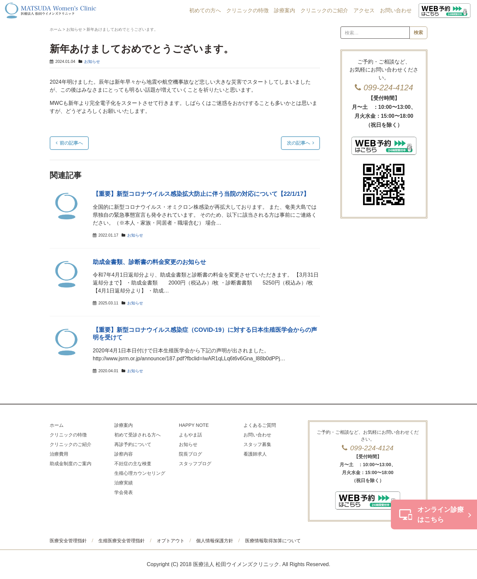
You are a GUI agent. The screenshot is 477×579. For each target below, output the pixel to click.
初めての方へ (205, 10)
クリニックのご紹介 (324, 10)
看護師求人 (255, 454)
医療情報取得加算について (273, 540)
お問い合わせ (396, 10)
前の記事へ (71, 143)
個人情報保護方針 (214, 540)
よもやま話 (190, 434)
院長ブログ (190, 454)
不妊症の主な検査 (132, 463)
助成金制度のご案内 (70, 463)
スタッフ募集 (257, 444)
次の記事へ (298, 143)
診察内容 (123, 454)
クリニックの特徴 (247, 10)
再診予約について (132, 444)
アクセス (364, 10)
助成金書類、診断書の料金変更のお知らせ (149, 262)
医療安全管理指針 (68, 540)
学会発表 (123, 492)
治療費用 (59, 454)
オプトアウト (171, 540)
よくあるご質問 (259, 425)
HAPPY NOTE (194, 425)
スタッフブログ (195, 463)
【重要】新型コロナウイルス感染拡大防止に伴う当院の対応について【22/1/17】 (201, 194)
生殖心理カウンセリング (139, 473)
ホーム (56, 29)
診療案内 (284, 10)
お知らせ (74, 29)
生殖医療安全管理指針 (121, 540)
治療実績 (123, 482)
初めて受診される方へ (137, 434)
